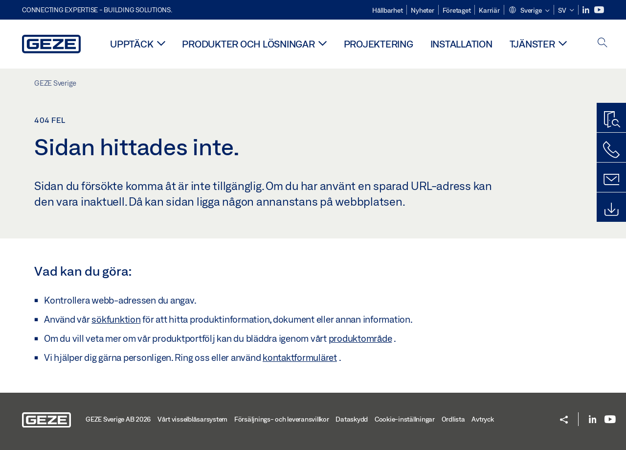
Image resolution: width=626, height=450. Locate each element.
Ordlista (453, 419)
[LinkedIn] (586, 10)
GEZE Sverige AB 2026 (118, 419)
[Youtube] (599, 10)
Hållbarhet (387, 10)
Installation (461, 43)
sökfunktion (115, 319)
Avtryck (482, 419)
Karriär (489, 10)
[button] (529, 11)
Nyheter (422, 10)
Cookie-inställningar (405, 419)
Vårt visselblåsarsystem (192, 419)
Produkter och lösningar (248, 43)
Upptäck (131, 43)
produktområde (360, 338)
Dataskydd (351, 419)
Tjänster (532, 43)
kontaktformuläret (300, 357)
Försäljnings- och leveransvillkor (281, 419)
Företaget (457, 10)
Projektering (378, 43)
